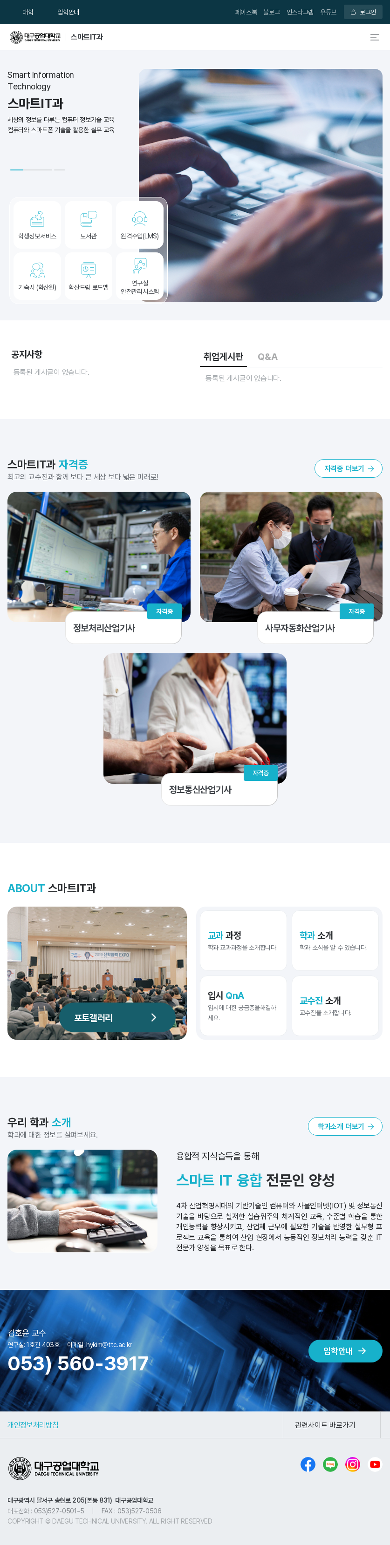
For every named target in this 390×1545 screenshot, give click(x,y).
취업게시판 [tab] (223, 356)
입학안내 (68, 11)
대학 (27, 11)
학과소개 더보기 (341, 1126)
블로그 (271, 11)
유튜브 (328, 11)
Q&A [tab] (268, 356)
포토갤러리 (93, 1017)
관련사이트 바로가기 (325, 1425)
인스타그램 (300, 11)
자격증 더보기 (344, 468)
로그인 (368, 11)
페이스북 (246, 11)
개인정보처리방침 (32, 1425)
